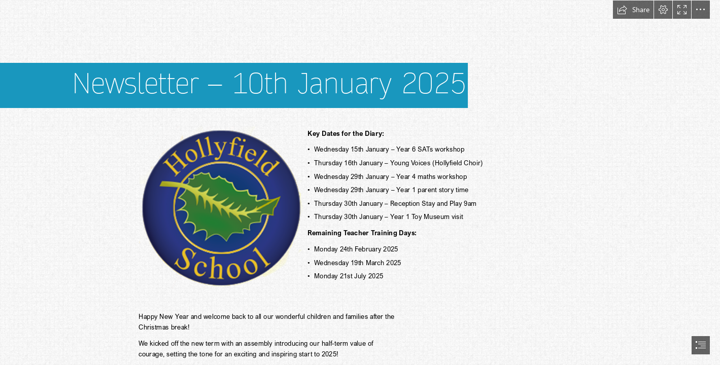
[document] (360, 182)
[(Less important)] (221, 207)
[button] (633, 10)
